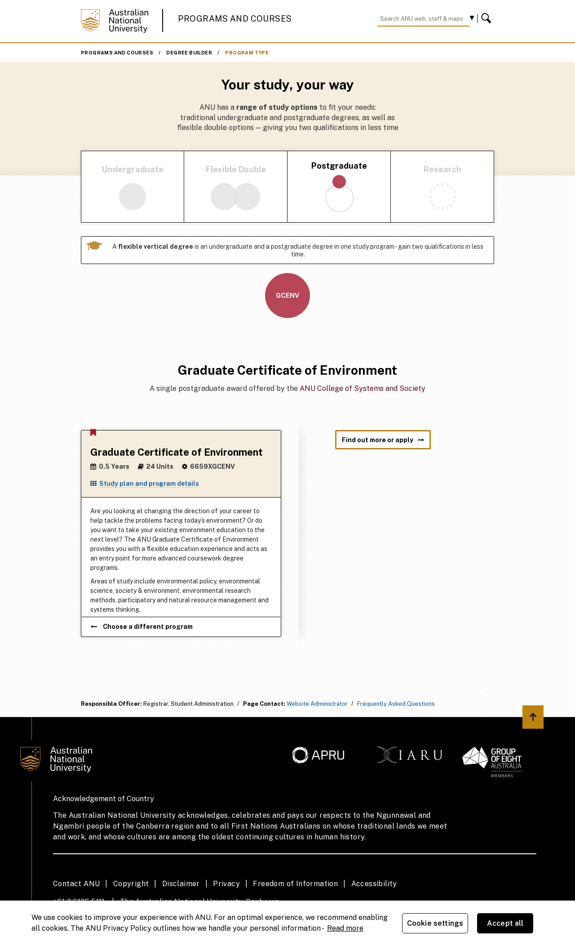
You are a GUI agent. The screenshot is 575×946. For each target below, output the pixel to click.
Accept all (505, 923)
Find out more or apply (383, 440)
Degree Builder (189, 52)
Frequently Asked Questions (396, 703)
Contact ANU (76, 883)
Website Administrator (317, 703)
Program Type (247, 52)
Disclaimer (181, 883)
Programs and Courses (235, 18)
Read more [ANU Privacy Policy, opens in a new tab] (345, 928)
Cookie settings (435, 923)
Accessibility (374, 883)
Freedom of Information (295, 883)
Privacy (226, 883)
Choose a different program (142, 626)
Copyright (131, 883)
